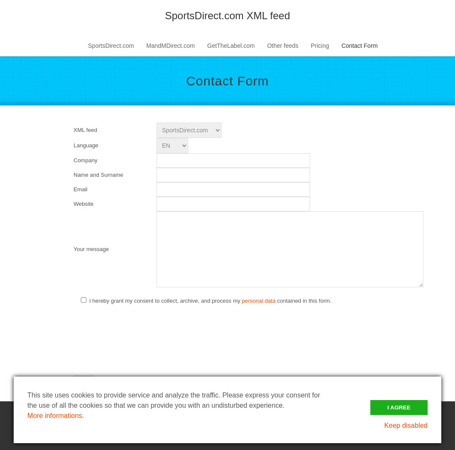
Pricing (320, 45)
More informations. (55, 415)
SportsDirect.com (111, 45)
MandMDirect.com (170, 45)
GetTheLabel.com (231, 45)
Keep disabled (406, 425)
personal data (259, 301)
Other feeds (282, 45)
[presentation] (139, 330)
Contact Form (359, 45)
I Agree (399, 407)
